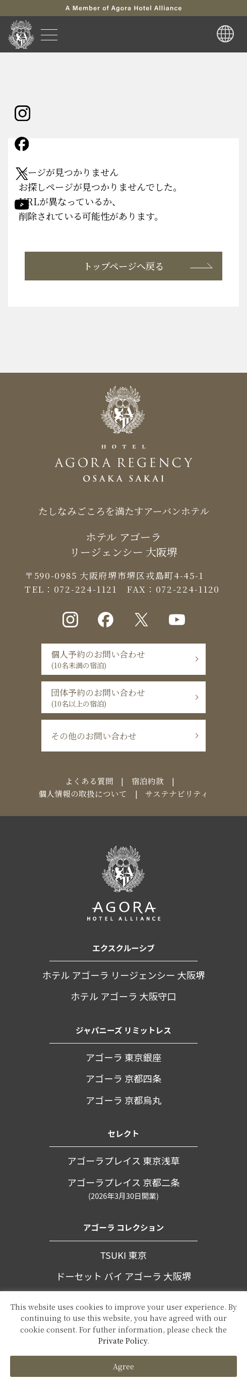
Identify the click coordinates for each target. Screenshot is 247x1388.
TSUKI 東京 (123, 1254)
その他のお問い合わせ (94, 735)
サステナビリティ (177, 793)
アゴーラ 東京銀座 (123, 1057)
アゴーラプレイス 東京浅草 (124, 1160)
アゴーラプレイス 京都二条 (123, 1189)
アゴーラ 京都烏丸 (123, 1100)
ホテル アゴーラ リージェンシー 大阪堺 (123, 974)
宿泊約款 (148, 780)
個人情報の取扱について (82, 793)
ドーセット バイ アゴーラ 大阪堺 (123, 1276)
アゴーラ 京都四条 (123, 1078)
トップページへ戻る (123, 265)
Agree (123, 1366)
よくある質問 (89, 780)
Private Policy (122, 1341)
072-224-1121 (85, 589)
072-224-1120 (188, 589)
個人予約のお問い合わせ (98, 659)
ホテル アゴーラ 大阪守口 (123, 996)
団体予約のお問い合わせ (98, 697)
